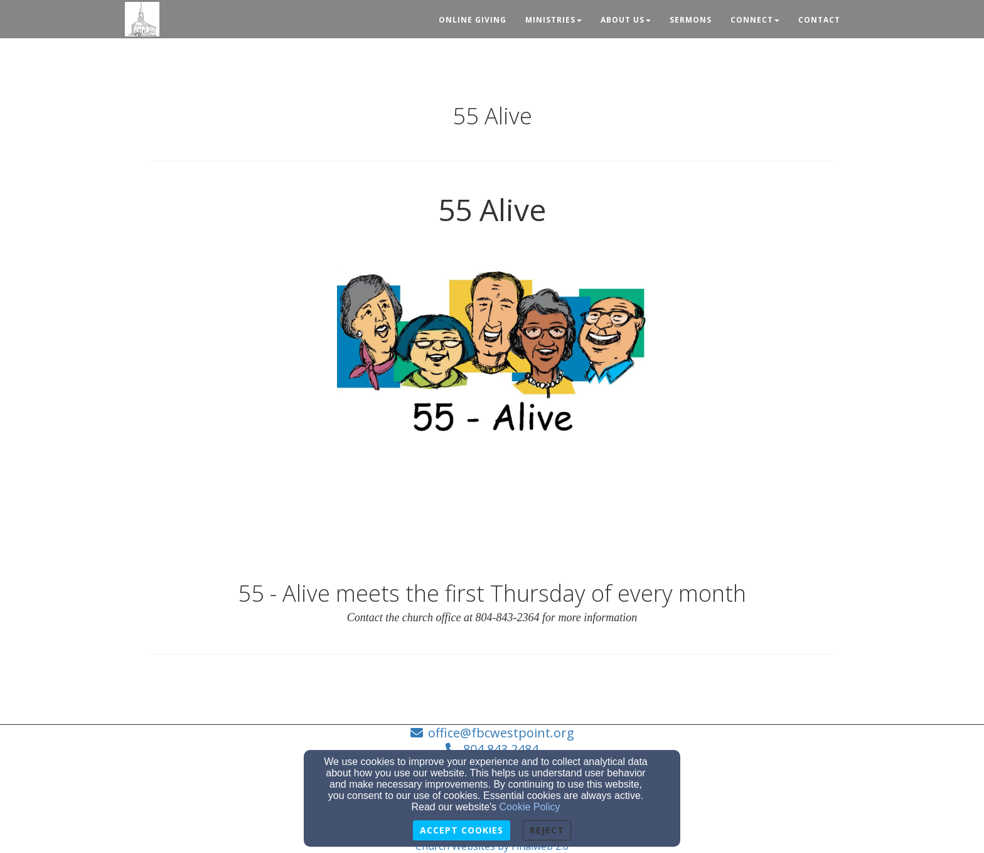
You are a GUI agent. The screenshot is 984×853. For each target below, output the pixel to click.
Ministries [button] (553, 19)
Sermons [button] (691, 19)
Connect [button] (754, 19)
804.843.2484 (500, 749)
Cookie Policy (530, 806)
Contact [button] (819, 19)
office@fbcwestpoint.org (501, 732)
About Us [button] (626, 19)
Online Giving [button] (472, 19)
